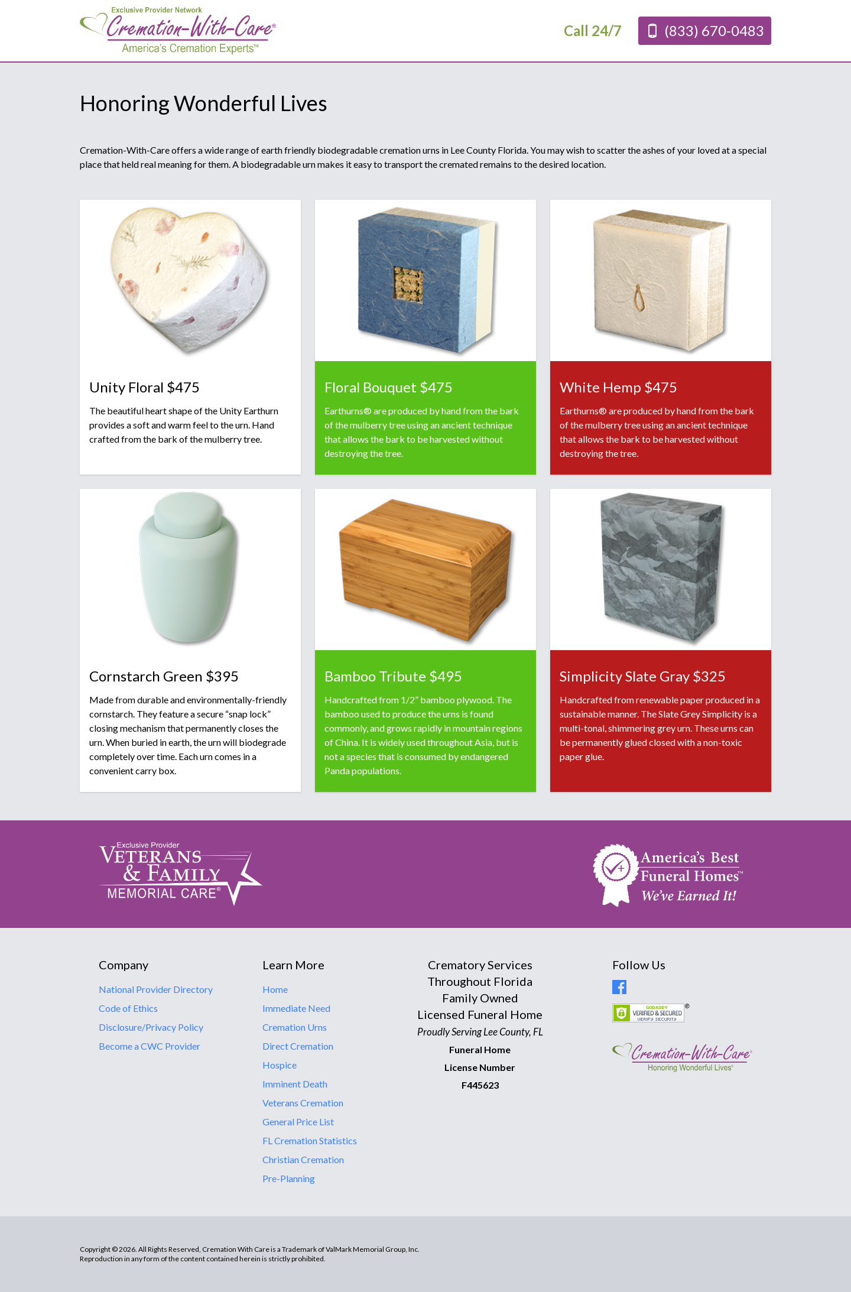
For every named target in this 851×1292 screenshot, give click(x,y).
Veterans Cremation (302, 1102)
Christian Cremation (303, 1159)
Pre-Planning (288, 1178)
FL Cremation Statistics (309, 1140)
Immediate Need (296, 1008)
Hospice (279, 1064)
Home (275, 989)
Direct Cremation (297, 1045)
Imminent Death (294, 1083)
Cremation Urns (294, 1027)
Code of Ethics (128, 1008)
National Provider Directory (156, 989)
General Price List (298, 1121)
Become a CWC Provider (149, 1045)
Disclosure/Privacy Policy (151, 1027)
